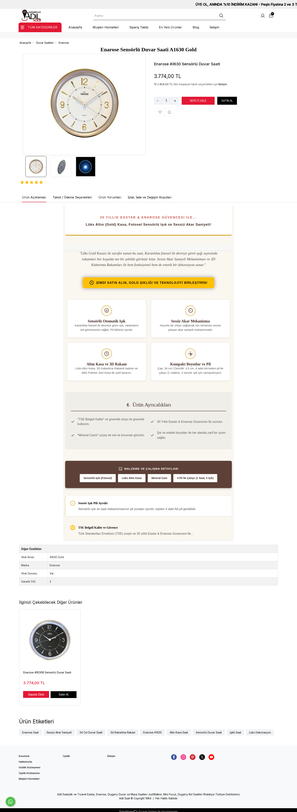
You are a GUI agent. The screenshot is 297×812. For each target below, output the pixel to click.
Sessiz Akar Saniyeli (59, 729)
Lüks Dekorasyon (260, 729)
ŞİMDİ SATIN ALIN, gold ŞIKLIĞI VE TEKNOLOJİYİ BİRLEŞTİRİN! (148, 282)
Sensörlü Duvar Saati (209, 729)
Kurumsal (24, 753)
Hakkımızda (25, 758)
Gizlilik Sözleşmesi (29, 764)
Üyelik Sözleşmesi (29, 770)
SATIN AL (227, 100)
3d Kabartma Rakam (122, 729)
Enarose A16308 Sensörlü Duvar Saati (47, 672)
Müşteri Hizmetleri (29, 776)
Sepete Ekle (36, 694)
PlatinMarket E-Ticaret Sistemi (138, 808)
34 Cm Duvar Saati (91, 729)
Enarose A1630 (152, 729)
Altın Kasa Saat (179, 729)
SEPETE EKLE (198, 100)
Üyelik (66, 753)
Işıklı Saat (235, 729)
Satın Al (63, 694)
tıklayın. (222, 84)
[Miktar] (166, 101)
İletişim (111, 753)
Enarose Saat (30, 729)
